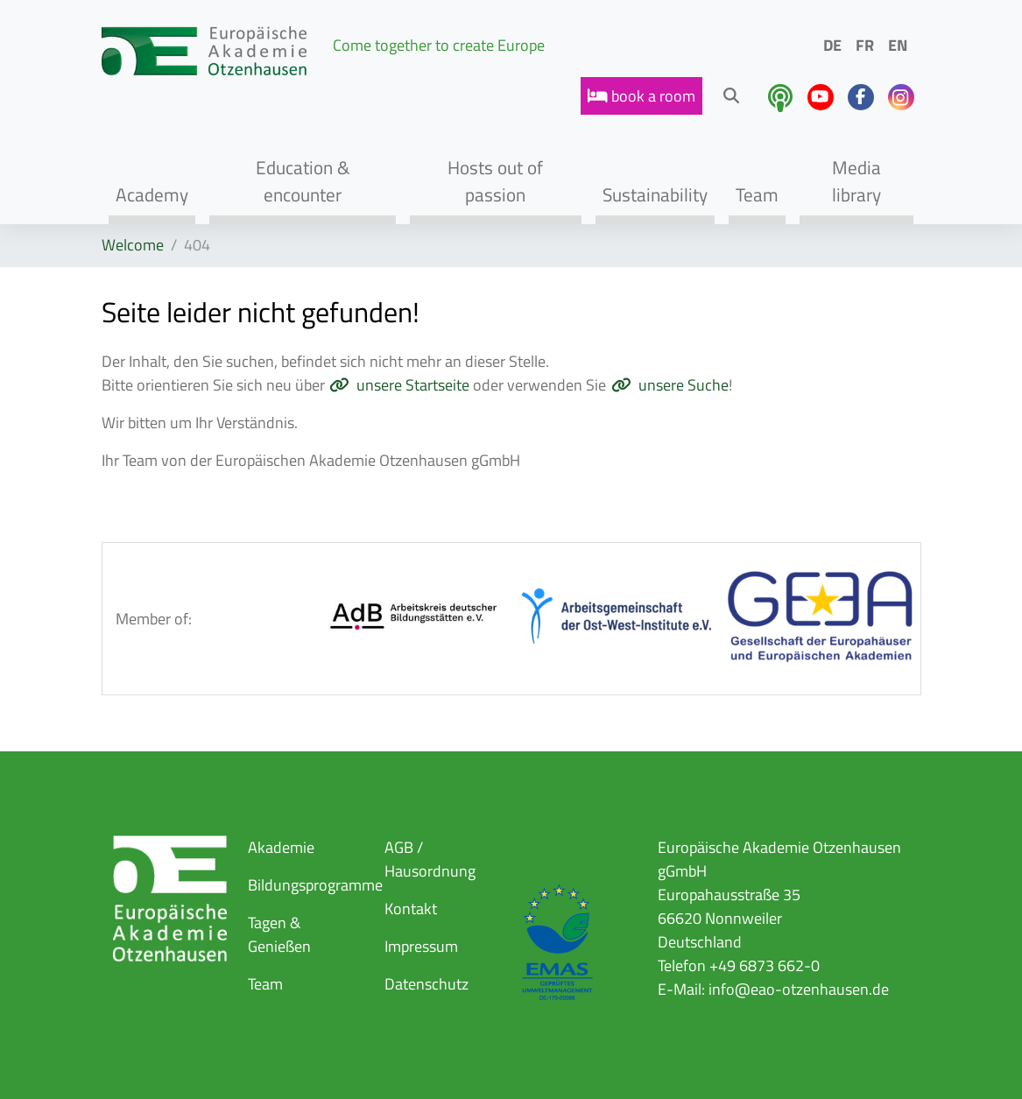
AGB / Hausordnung (430, 859)
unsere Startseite (412, 385)
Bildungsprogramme (315, 885)
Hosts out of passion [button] (495, 180)
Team (265, 984)
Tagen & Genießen (279, 934)
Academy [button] (152, 194)
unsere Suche (683, 385)
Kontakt (410, 908)
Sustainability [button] (655, 194)
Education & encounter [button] (302, 180)
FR (865, 45)
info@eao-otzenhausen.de (798, 989)
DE (832, 45)
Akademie (281, 847)
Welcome (133, 245)
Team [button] (757, 194)
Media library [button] (856, 180)
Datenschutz (426, 984)
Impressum (421, 946)
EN (897, 45)
